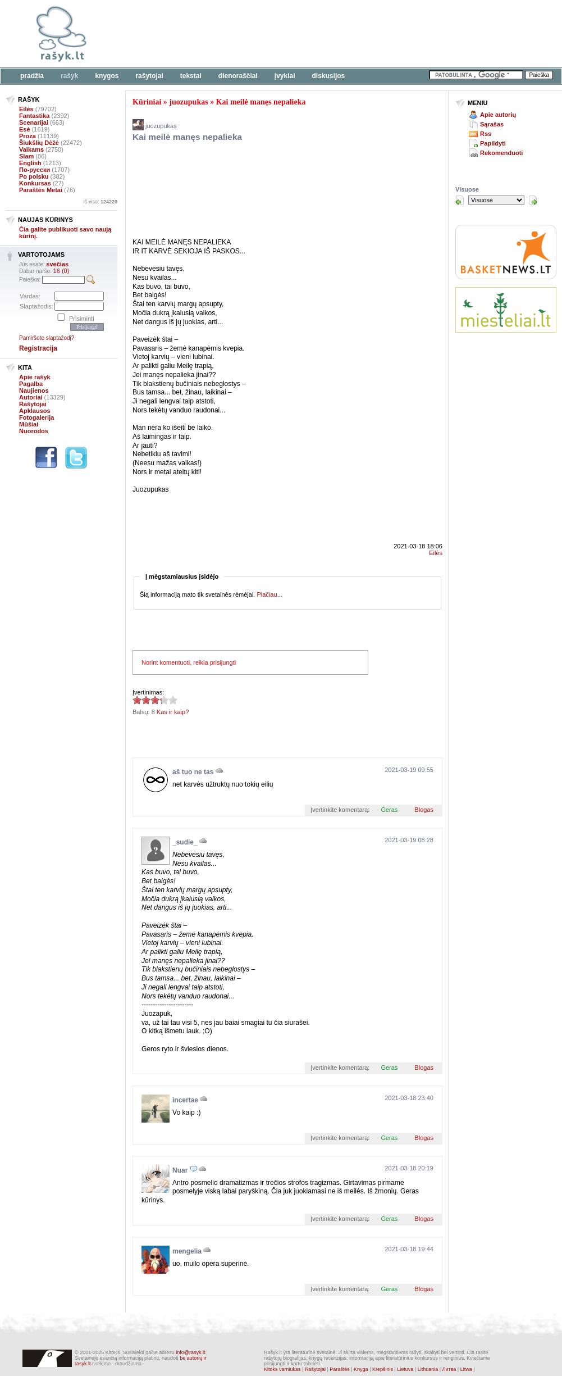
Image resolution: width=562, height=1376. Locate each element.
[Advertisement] (173, 41)
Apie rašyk (35, 377)
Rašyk (69, 76)
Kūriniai (146, 102)
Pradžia (32, 76)
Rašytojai (149, 76)
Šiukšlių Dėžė (39, 142)
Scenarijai (33, 122)
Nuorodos (33, 431)
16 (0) (61, 270)
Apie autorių (498, 114)
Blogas (423, 809)
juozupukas (188, 102)
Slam (26, 156)
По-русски (34, 169)
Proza (27, 136)
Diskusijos (328, 76)
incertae (185, 1100)
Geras (389, 809)
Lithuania (428, 1369)
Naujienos (34, 390)
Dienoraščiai (238, 76)
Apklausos (35, 410)
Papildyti (493, 143)
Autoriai (31, 397)
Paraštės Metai (40, 190)
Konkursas (35, 183)
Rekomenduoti (501, 152)
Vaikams (31, 149)
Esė (24, 129)
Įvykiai (285, 76)
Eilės (26, 109)
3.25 (136, 700)
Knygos (106, 76)
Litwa (466, 1369)
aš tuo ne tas (192, 772)
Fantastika (34, 115)
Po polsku (34, 176)
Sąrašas (492, 124)
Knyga (361, 1369)
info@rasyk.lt (190, 1352)
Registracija (38, 348)
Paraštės (340, 1369)
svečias (57, 264)
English (30, 163)
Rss (485, 133)
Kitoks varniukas (282, 1369)
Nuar (180, 1170)
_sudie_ (185, 842)
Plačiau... (269, 594)
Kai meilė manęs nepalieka (261, 102)
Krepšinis (382, 1369)
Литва (449, 1369)
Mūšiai (28, 424)
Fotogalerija (36, 417)
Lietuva (405, 1369)
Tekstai (191, 76)
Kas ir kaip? (173, 712)
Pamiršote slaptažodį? (46, 338)
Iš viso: (100, 202)
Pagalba (31, 383)
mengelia (187, 1251)
